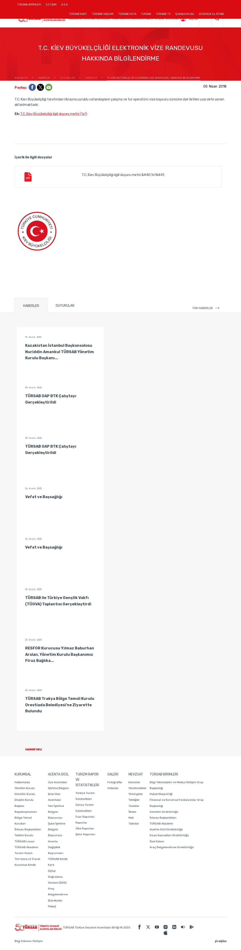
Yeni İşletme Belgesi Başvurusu (56, 811)
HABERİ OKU (37, 749)
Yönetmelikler (138, 788)
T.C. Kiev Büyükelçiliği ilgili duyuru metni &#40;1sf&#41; (94, 177)
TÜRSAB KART (78, 13)
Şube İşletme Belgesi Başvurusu (56, 829)
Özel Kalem (157, 841)
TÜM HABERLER (205, 308)
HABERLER (31, 306)
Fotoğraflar (114, 782)
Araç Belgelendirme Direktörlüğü (172, 847)
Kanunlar (134, 782)
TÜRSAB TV (163, 13)
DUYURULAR (65, 306)
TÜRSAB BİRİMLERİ (30, 6)
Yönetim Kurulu (25, 788)
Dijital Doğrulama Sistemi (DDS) (57, 876)
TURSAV (146, 13)
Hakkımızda (22, 782)
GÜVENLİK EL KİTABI (211, 13)
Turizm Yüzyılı (23, 853)
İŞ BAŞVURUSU (184, 13)
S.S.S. (64, 4)
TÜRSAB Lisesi (24, 841)
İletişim (38, 941)
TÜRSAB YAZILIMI (102, 13)
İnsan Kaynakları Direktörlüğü (169, 835)
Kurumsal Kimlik (25, 864)
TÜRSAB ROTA (127, 13)
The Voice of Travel (27, 859)
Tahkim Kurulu (24, 835)
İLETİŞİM (51, 6)
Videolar (113, 788)
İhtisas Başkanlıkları (28, 829)
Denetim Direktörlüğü (164, 811)
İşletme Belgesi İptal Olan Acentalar (58, 793)
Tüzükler (134, 806)
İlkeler (133, 811)
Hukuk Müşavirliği (161, 794)
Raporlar (81, 822)
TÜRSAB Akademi (26, 847)
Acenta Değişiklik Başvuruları (55, 847)
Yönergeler (136, 794)
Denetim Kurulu (25, 794)
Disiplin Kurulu (24, 799)
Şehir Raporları (85, 834)
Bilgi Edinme (23, 941)
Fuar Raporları (85, 816)
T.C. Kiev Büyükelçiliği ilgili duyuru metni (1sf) (53, 114)
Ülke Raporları (85, 828)
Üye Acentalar (57, 782)
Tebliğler (134, 799)
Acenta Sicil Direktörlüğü (166, 829)
